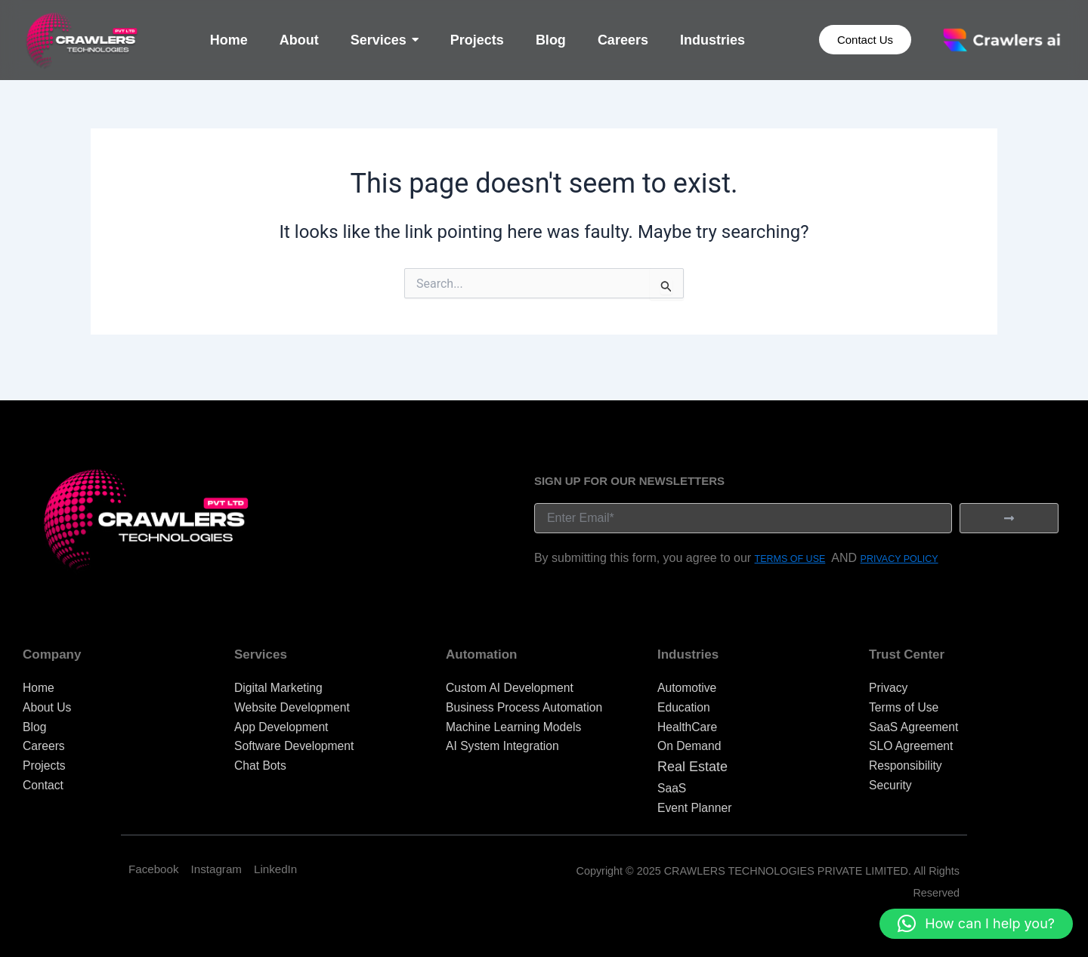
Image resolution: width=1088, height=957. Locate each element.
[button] (976, 924)
